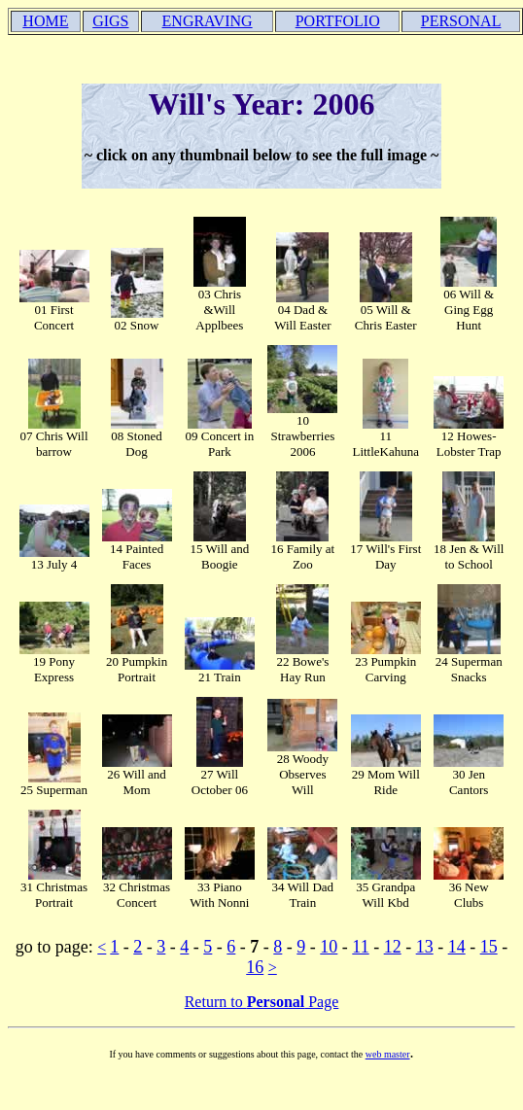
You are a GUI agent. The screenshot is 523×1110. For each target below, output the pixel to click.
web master (388, 1054)
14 (457, 946)
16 (254, 967)
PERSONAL (461, 21)
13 (425, 946)
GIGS (110, 21)
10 (328, 946)
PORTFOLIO (338, 21)
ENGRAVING (207, 21)
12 (392, 946)
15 (489, 946)
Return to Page (262, 1001)
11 (360, 946)
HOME (45, 21)
